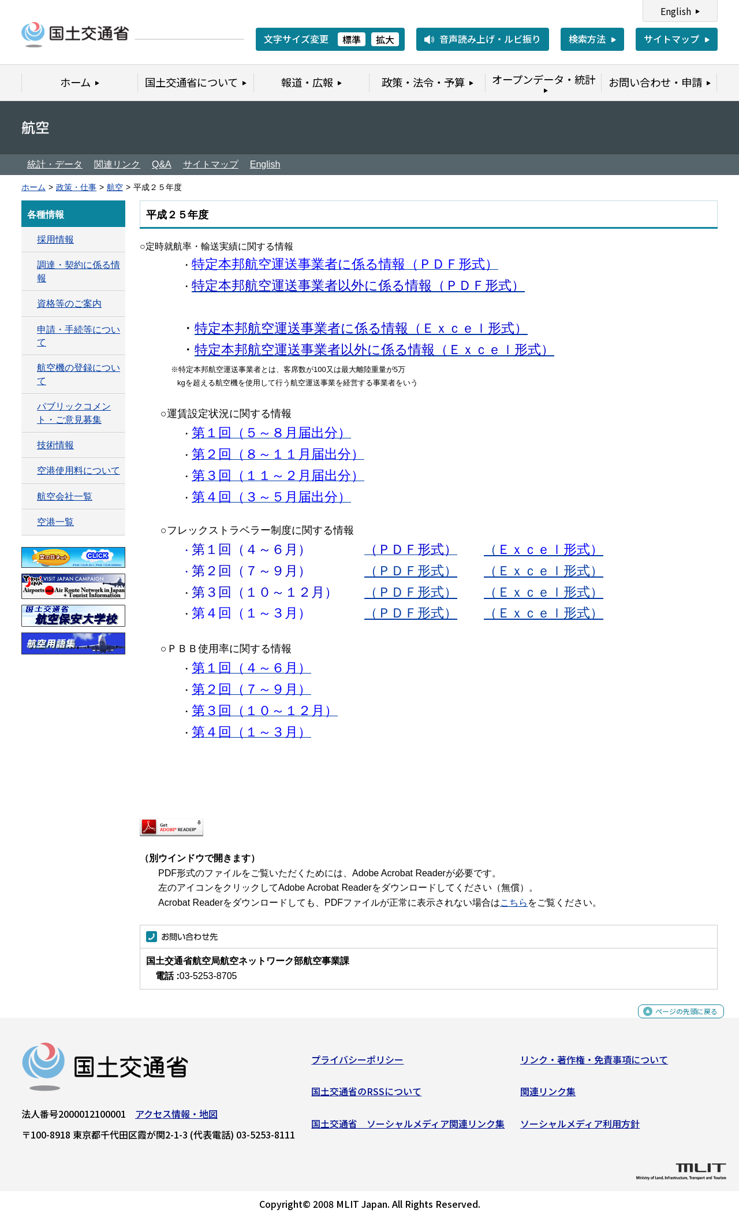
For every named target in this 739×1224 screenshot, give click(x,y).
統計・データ (55, 164)
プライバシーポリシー (357, 1063)
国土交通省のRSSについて (366, 1096)
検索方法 (587, 39)
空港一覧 (55, 522)
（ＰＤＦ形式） (410, 570)
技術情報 (55, 445)
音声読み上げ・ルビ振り (490, 39)
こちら (514, 902)
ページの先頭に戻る (677, 1021)
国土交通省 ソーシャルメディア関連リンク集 (408, 1127)
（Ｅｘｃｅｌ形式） (543, 570)
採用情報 (55, 239)
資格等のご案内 (69, 303)
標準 (351, 39)
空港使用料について (78, 470)
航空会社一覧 (64, 496)
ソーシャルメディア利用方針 (580, 1127)
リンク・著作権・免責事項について (594, 1063)
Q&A (161, 164)
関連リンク (117, 164)
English (675, 11)
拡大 (385, 39)
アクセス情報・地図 (176, 1118)
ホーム (33, 187)
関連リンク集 (548, 1096)
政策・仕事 (76, 187)
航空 (115, 187)
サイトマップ (671, 39)
